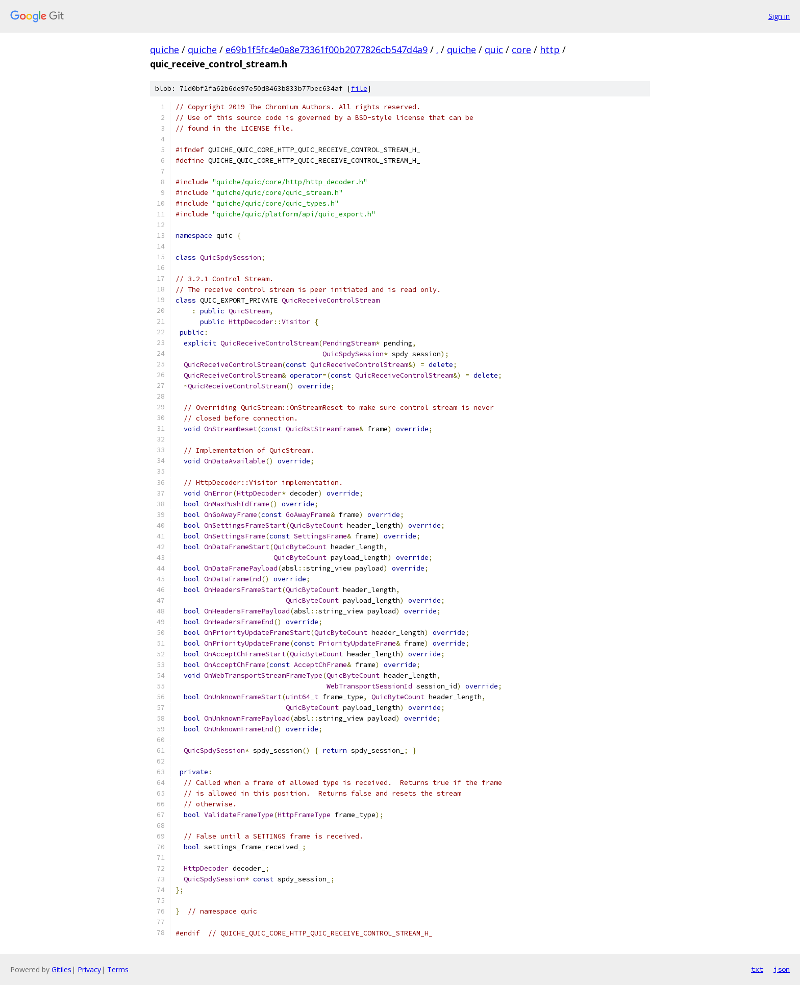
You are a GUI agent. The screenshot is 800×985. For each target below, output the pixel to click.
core (521, 49)
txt (757, 969)
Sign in (779, 16)
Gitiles (61, 969)
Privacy (89, 969)
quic (494, 49)
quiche (164, 49)
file (359, 88)
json (781, 969)
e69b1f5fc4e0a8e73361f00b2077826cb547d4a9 (327, 49)
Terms (118, 969)
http (550, 49)
